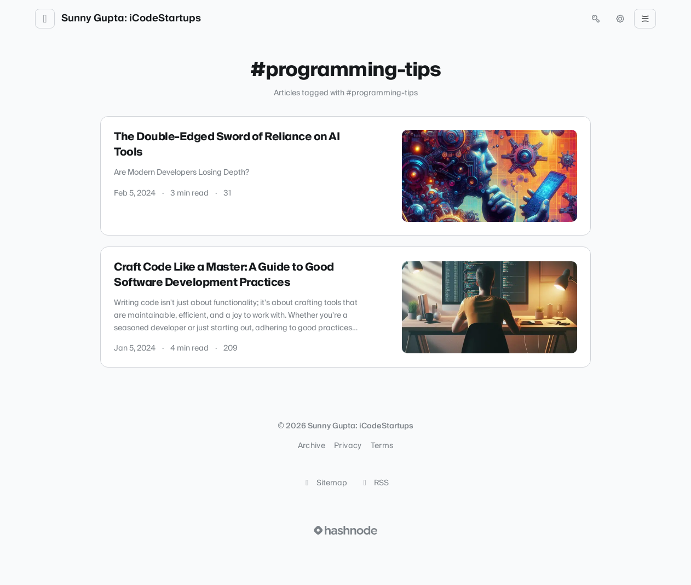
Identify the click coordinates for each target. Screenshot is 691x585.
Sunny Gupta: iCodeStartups (131, 18)
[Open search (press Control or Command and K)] (596, 18)
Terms (382, 445)
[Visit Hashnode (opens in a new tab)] (345, 530)
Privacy (347, 445)
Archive (311, 445)
